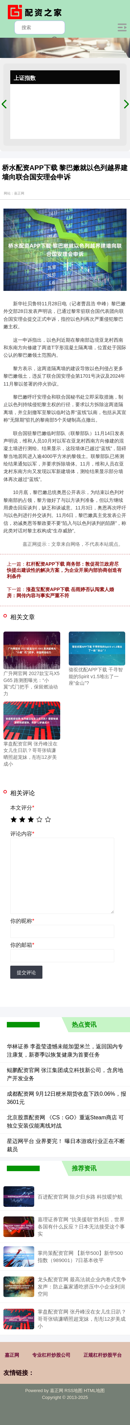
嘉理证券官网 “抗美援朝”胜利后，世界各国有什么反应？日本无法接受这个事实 (81, 1226)
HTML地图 (94, 1390)
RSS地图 (74, 1390)
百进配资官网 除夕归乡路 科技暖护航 (80, 1197)
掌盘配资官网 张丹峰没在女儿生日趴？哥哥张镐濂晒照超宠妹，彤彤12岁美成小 (82, 1319)
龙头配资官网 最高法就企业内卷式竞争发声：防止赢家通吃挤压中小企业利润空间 (82, 1286)
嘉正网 (12, 1355)
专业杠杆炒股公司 (51, 1355)
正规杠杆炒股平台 (102, 1355)
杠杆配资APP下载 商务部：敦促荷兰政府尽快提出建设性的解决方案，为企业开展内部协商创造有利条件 (64, 570)
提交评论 (26, 972)
